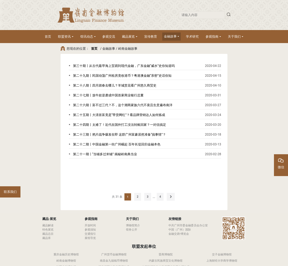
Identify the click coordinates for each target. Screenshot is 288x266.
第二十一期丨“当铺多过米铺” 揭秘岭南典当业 (105, 154)
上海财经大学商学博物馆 (221, 260)
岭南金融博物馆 (66, 260)
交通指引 (90, 233)
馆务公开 (131, 229)
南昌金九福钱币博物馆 (114, 260)
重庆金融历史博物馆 (66, 254)
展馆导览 (90, 238)
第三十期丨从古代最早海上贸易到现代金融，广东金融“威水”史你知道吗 (124, 66)
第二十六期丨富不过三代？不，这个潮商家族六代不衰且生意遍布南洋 (122, 105)
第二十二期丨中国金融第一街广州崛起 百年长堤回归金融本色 (116, 144)
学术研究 (192, 36)
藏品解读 (48, 225)
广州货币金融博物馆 (114, 254)
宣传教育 (150, 36)
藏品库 (46, 238)
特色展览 (48, 229)
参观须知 (90, 229)
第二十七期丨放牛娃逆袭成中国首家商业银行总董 (108, 95)
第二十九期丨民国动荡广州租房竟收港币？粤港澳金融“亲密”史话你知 (122, 76)
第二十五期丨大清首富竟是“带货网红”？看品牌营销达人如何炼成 (119, 115)
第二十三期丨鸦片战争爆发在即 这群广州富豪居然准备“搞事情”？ (119, 134)
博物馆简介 (133, 225)
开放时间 (90, 225)
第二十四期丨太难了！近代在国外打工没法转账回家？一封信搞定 (119, 125)
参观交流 (108, 36)
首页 (48, 36)
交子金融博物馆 (222, 254)
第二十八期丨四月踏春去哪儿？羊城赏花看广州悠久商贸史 (114, 85)
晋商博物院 (166, 254)
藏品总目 (48, 233)
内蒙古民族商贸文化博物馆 (166, 260)
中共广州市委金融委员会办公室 (188, 225)
